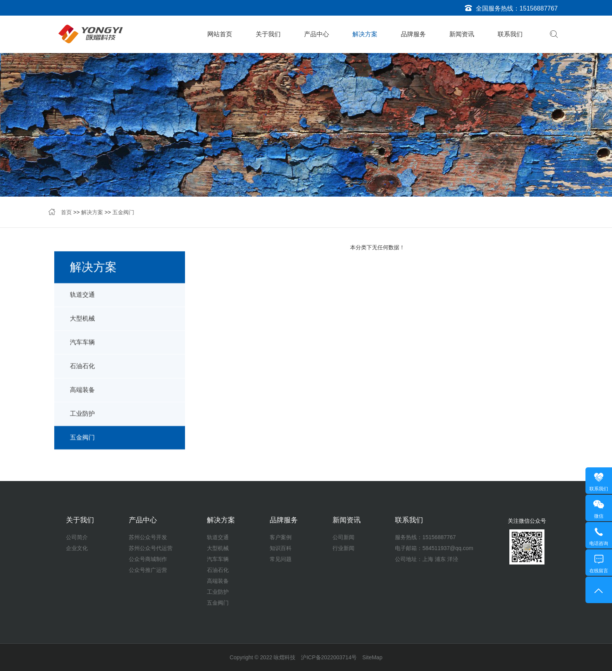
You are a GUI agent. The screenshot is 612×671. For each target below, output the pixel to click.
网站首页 (219, 34)
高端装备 (82, 395)
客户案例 (281, 537)
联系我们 (510, 34)
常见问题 (281, 559)
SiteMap (372, 657)
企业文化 (77, 548)
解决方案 (364, 34)
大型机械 (82, 324)
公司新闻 (343, 537)
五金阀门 (123, 213)
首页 (66, 213)
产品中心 (316, 34)
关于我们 (268, 34)
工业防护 (82, 419)
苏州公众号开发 (148, 537)
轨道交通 (82, 300)
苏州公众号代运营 (151, 548)
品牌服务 (413, 34)
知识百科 (281, 548)
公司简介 (77, 537)
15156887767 (538, 8)
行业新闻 (343, 548)
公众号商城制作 (148, 559)
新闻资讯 (461, 34)
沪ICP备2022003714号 (329, 657)
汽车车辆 (82, 348)
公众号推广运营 (148, 570)
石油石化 (82, 372)
